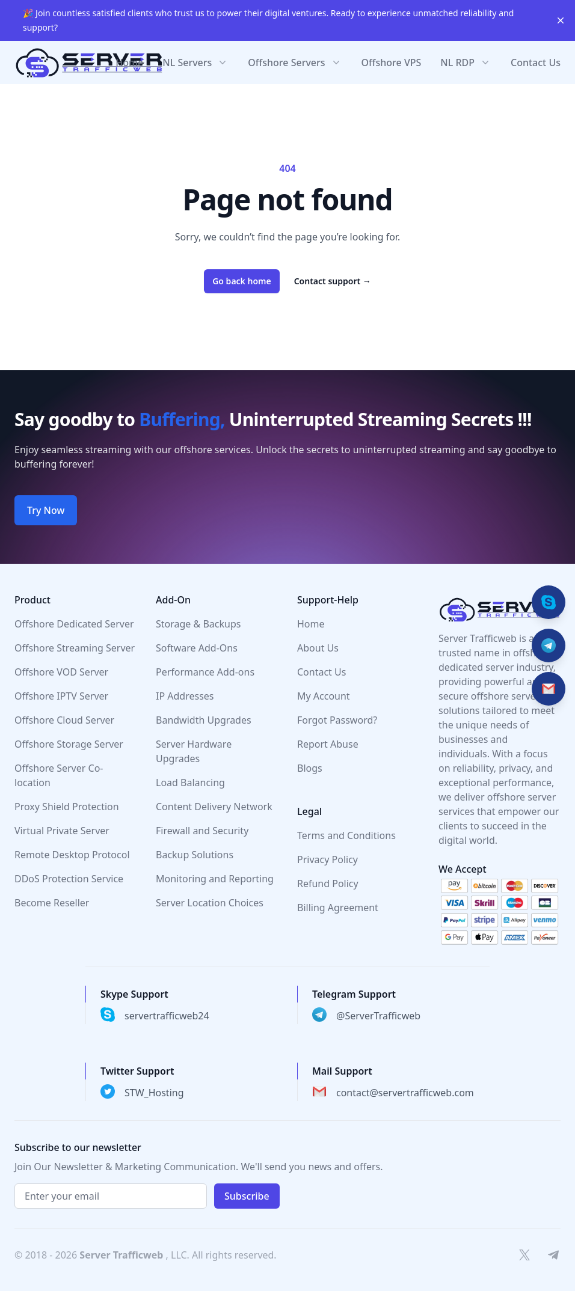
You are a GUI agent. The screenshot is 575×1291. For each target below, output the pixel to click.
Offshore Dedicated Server (74, 623)
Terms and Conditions (346, 835)
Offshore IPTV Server (61, 696)
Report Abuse (327, 744)
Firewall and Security (202, 830)
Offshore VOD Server (61, 672)
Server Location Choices (209, 902)
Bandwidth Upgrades (203, 720)
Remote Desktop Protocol (72, 854)
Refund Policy (327, 883)
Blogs (309, 768)
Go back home (241, 281)
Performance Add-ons (205, 672)
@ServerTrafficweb (378, 1015)
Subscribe (246, 1196)
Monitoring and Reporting (215, 878)
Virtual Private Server (61, 830)
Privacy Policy (327, 859)
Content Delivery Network (214, 806)
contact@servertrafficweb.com (405, 1092)
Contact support (332, 281)
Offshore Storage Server (68, 744)
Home (129, 62)
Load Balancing (190, 782)
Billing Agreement (337, 907)
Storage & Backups (198, 623)
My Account (323, 696)
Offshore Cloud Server (64, 720)
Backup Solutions (194, 854)
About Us (318, 648)
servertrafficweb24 (167, 1015)
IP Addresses (185, 696)
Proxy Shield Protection (66, 806)
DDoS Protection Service (68, 878)
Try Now (45, 510)
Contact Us (536, 62)
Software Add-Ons (197, 648)
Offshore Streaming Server (74, 648)
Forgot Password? (337, 720)
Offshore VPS (391, 62)
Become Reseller (51, 902)
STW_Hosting (154, 1092)
